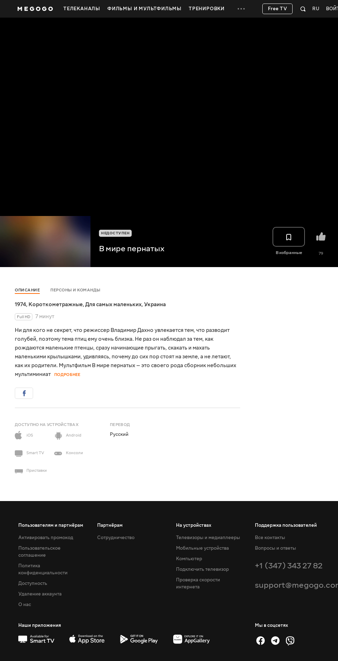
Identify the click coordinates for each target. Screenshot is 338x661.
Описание (27, 290)
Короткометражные (56, 304)
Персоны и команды (75, 290)
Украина (155, 304)
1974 (20, 304)
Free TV (277, 9)
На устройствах (193, 525)
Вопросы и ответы (275, 548)
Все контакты (270, 538)
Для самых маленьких (113, 304)
